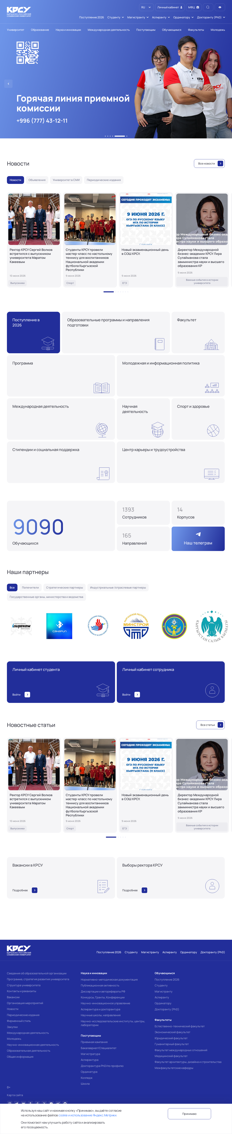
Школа (85, 1084)
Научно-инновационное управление (105, 1003)
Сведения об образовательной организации (36, 973)
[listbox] (146, 7)
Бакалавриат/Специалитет (98, 1048)
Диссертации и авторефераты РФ (103, 991)
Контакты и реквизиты (21, 991)
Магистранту (163, 991)
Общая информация (20, 1057)
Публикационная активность (100, 985)
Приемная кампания (94, 1042)
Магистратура (90, 1054)
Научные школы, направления (101, 1015)
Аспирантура (89, 1060)
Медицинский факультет (171, 1056)
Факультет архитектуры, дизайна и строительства (188, 1062)
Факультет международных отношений (181, 1050)
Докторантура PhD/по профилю (102, 1066)
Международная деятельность (28, 1033)
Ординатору (163, 1003)
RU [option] (142, 7)
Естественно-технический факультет (180, 1026)
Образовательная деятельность (28, 1051)
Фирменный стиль (19, 1021)
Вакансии (13, 997)
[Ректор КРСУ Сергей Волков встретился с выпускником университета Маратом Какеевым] (34, 240)
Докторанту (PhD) (167, 1009)
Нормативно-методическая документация (109, 979)
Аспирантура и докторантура (100, 1009)
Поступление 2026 (167, 979)
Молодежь (14, 1039)
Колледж (87, 1078)
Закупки (12, 1027)
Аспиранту (162, 997)
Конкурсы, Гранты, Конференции (103, 997)
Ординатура (89, 1072)
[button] (105, 136)
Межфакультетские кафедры (174, 1068)
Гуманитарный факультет (172, 1044)
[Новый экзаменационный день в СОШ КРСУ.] (146, 240)
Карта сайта (15, 1095)
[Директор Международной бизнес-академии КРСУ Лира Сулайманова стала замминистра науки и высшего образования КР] (202, 240)
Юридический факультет (171, 1038)
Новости (12, 1009)
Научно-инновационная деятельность (33, 1045)
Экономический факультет (172, 1032)
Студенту (161, 985)
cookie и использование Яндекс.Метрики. (87, 1115)
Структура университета (23, 985)
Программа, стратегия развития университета (38, 979)
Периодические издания (23, 1015)
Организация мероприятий (25, 1003)
